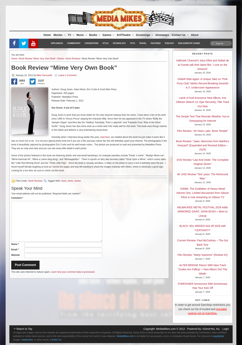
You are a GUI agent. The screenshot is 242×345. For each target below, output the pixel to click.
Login (226, 328)
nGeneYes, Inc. (211, 328)
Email (15, 249)
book (63, 181)
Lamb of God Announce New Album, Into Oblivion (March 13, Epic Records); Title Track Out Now (202, 102)
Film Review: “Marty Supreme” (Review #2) (203, 254)
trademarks (27, 339)
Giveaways (162, 34)
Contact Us (180, 34)
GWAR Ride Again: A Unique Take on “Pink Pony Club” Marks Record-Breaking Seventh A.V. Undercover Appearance (202, 83)
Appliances (57, 43)
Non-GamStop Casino (189, 43)
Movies (60, 34)
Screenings (145, 34)
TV (71, 34)
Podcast (169, 43)
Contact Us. (56, 339)
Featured (156, 43)
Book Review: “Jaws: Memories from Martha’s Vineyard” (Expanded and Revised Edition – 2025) (202, 145)
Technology (119, 43)
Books (95, 34)
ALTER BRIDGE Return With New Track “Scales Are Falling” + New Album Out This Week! (202, 269)
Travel (142, 43)
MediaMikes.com (166, 328)
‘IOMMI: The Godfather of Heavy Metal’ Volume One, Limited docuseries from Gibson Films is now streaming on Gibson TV (202, 193)
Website (15, 255)
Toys (132, 43)
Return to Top (24, 328)
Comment (17, 198)
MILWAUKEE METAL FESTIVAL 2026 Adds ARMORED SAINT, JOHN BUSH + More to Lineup (202, 211)
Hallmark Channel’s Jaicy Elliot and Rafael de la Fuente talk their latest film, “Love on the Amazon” (202, 64)
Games (109, 34)
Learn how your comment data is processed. (73, 272)
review (77, 181)
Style (105, 43)
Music (81, 34)
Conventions (91, 43)
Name (15, 244)
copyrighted (218, 336)
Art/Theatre (125, 34)
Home (47, 34)
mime (70, 181)
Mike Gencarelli (44, 75)
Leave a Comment (67, 75)
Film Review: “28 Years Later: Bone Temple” (202, 130)
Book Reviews (73, 58)
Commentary (74, 43)
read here (105, 137)
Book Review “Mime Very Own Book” (37, 58)
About (194, 34)
